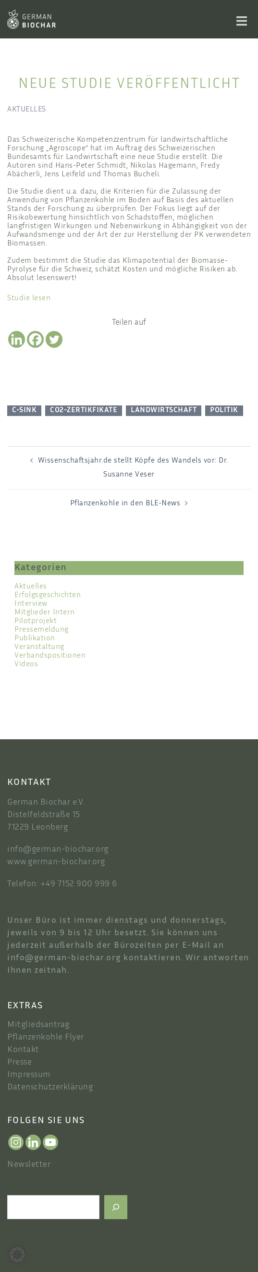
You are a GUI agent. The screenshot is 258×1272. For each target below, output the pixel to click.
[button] (17, 1254)
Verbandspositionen (50, 656)
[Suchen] (115, 1207)
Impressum (29, 1075)
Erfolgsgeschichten (47, 595)
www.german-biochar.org (56, 862)
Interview (31, 604)
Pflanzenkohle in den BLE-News (125, 504)
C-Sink (24, 410)
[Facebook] (35, 339)
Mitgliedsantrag (38, 1025)
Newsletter (28, 1165)
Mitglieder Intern (44, 613)
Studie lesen (28, 298)
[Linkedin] (16, 339)
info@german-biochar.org (58, 850)
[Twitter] (54, 339)
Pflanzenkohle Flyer (45, 1037)
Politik (224, 410)
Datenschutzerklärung (50, 1087)
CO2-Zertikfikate (83, 410)
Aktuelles (26, 110)
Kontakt (23, 1050)
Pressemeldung (41, 630)
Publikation (34, 639)
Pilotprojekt (35, 621)
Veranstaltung (39, 647)
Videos (26, 664)
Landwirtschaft (164, 410)
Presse (19, 1062)
